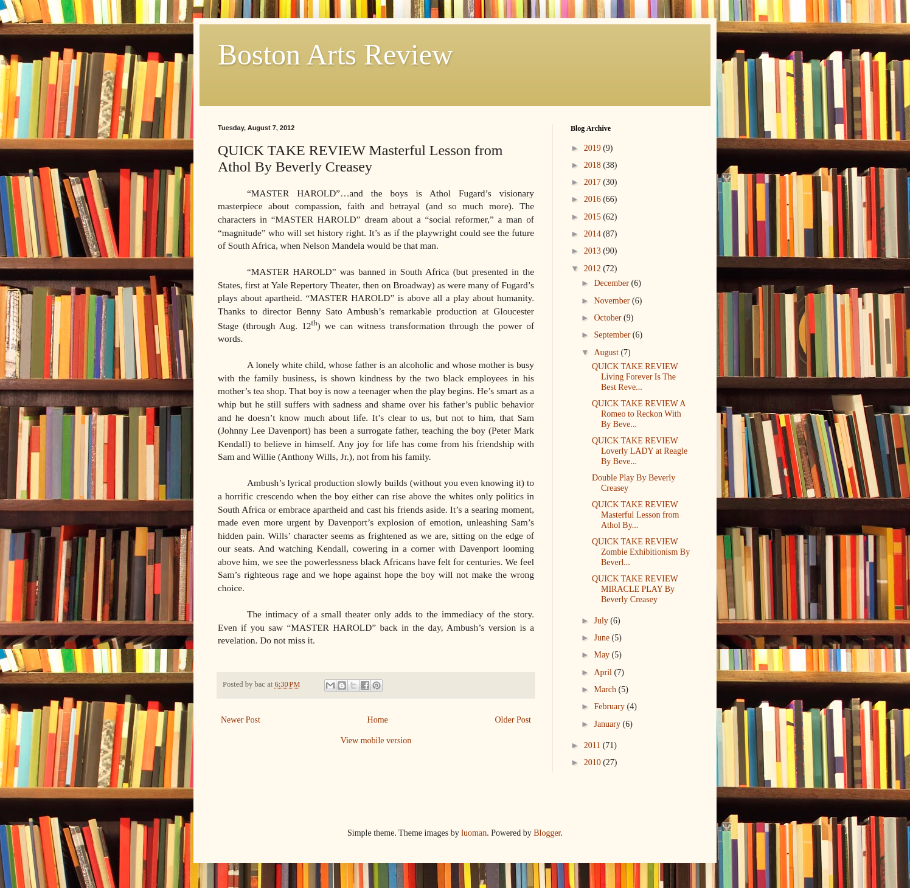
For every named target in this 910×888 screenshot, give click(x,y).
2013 (593, 250)
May (602, 654)
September (613, 334)
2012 (593, 268)
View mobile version (376, 740)
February (610, 706)
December (612, 283)
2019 (593, 148)
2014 (593, 233)
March (606, 689)
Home (377, 719)
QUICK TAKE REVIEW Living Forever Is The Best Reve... (635, 377)
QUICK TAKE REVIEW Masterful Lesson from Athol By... (635, 515)
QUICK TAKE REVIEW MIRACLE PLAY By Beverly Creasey (635, 589)
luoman (474, 833)
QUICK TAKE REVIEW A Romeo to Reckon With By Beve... (639, 414)
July (602, 620)
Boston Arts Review (335, 54)
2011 (593, 745)
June (602, 637)
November (613, 300)
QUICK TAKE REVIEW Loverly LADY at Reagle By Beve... (639, 451)
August (607, 352)
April (604, 672)
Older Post (513, 719)
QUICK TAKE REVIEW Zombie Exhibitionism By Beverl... (641, 552)
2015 (593, 216)
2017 (593, 182)
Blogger (546, 833)
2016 (593, 199)
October (608, 317)
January (608, 724)
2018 (593, 165)
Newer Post (240, 719)
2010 (593, 762)
